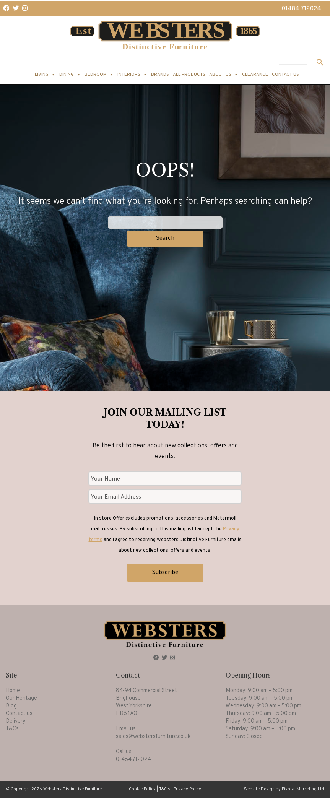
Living (45, 74)
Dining (70, 74)
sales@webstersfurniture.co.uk (153, 736)
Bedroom (99, 74)
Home (13, 690)
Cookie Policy (142, 789)
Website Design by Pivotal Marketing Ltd (284, 789)
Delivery (16, 721)
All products (189, 75)
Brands (160, 75)
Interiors (132, 74)
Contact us (285, 75)
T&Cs (12, 729)
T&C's (164, 789)
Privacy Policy (187, 789)
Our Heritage (21, 698)
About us (223, 74)
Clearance (255, 75)
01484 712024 (301, 9)
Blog (11, 706)
